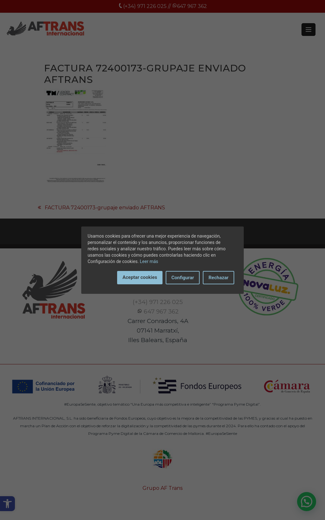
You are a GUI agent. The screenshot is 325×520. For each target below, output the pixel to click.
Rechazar (219, 277)
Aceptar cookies (140, 277)
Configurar (182, 277)
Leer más (149, 261)
